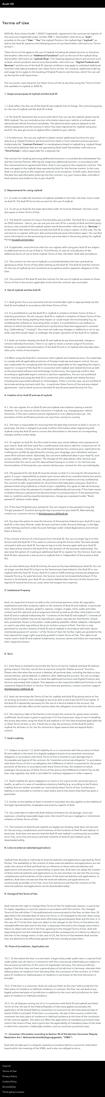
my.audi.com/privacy (22, 239)
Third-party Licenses (13, 1092)
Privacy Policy (9, 1076)
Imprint (6, 1066)
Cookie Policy (9, 1081)
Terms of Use (9, 1071)
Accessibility (9, 1086)
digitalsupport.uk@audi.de (53, 513)
